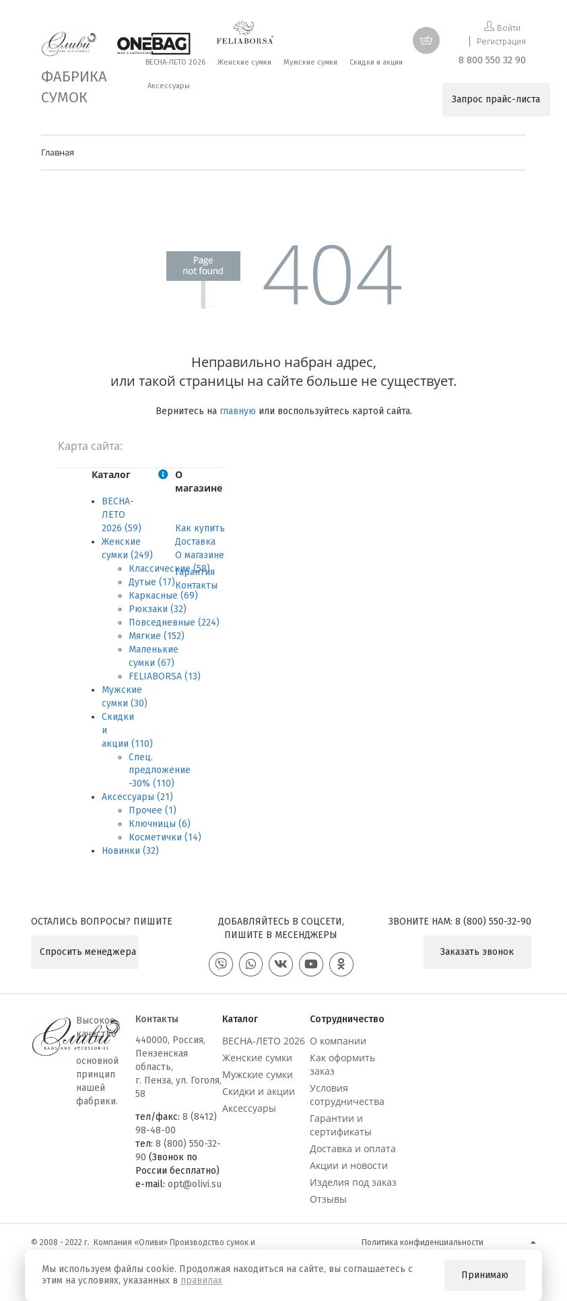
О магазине (199, 555)
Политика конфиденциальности (422, 1245)
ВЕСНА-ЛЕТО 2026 (263, 1043)
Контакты (196, 585)
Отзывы (328, 1201)
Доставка (195, 541)
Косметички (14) (165, 837)
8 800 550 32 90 (492, 60)
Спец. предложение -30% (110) (160, 771)
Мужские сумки (257, 1077)
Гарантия (195, 572)
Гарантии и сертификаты (341, 1127)
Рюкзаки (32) (158, 609)
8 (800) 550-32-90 (493, 921)
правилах (201, 1280)
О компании (338, 1043)
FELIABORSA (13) (165, 676)
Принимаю (484, 1275)
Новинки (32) (130, 851)
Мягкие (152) (157, 636)
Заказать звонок (477, 952)
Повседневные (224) (174, 622)
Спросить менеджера (88, 952)
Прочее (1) (152, 810)
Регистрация (501, 41)
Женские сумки (257, 1060)
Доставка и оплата (353, 1151)
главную (238, 411)
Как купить (200, 528)
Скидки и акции (258, 1094)
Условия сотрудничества (347, 1097)
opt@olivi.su (195, 1187)
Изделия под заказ (353, 1184)
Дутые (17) (152, 582)
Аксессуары (249, 1110)
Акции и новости (349, 1168)
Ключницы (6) (160, 824)
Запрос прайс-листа (496, 99)
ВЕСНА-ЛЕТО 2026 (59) (121, 515)
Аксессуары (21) (137, 797)
